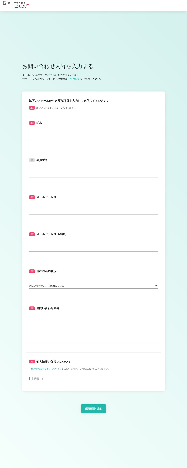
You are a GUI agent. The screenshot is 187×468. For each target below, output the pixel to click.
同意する (39, 378)
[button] (93, 285)
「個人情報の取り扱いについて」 (45, 368)
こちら (53, 75)
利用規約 (75, 78)
